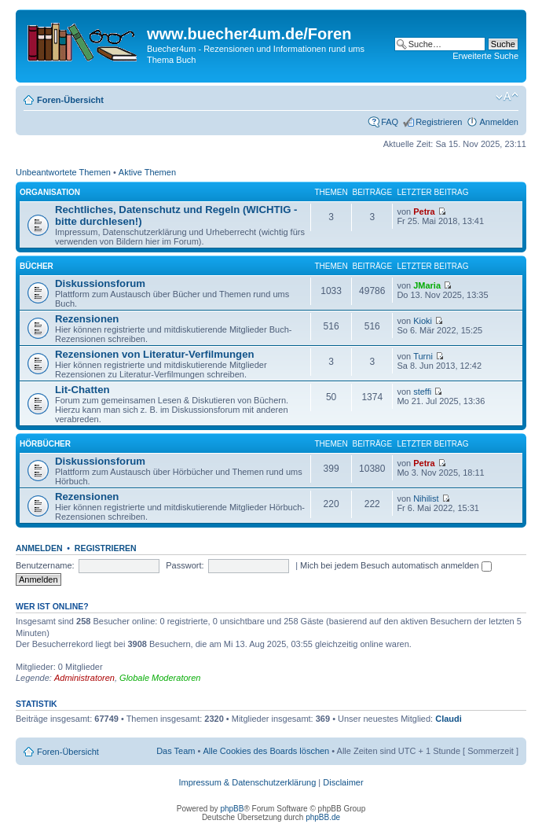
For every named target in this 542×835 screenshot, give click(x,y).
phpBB (232, 808)
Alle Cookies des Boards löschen (266, 751)
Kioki (422, 321)
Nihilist (425, 498)
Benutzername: (45, 565)
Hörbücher (45, 444)
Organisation (50, 192)
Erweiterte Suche (485, 56)
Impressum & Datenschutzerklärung (247, 782)
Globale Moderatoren (159, 677)
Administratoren (84, 677)
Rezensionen (87, 319)
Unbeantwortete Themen (63, 172)
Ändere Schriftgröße (507, 97)
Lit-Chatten (82, 389)
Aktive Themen (147, 172)
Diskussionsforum (100, 283)
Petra (424, 211)
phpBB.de (323, 817)
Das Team (175, 751)
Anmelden (498, 122)
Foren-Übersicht (70, 100)
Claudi (448, 718)
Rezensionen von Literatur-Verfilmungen (155, 354)
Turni (423, 356)
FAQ (389, 122)
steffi (422, 391)
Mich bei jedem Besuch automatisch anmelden (396, 565)
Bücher (36, 266)
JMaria (427, 285)
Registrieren (439, 122)
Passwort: (184, 565)
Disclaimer (343, 782)
